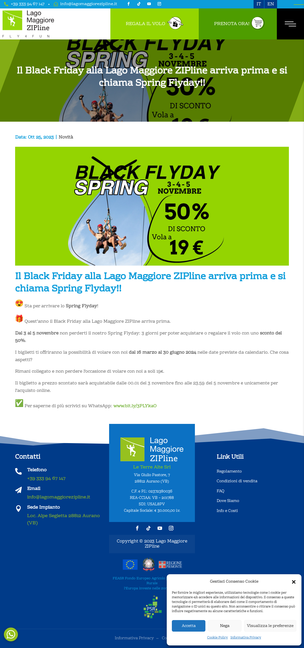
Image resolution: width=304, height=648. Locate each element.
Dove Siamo (228, 501)
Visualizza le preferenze (270, 626)
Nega (224, 626)
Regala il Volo (145, 24)
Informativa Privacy (245, 637)
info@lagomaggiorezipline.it (88, 4)
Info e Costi (227, 511)
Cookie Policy (217, 637)
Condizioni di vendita (237, 481)
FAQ (220, 491)
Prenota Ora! (231, 24)
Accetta (189, 626)
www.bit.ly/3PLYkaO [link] (134, 406)
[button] (293, 581)
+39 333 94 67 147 (28, 4)
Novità (66, 137)
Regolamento (229, 471)
